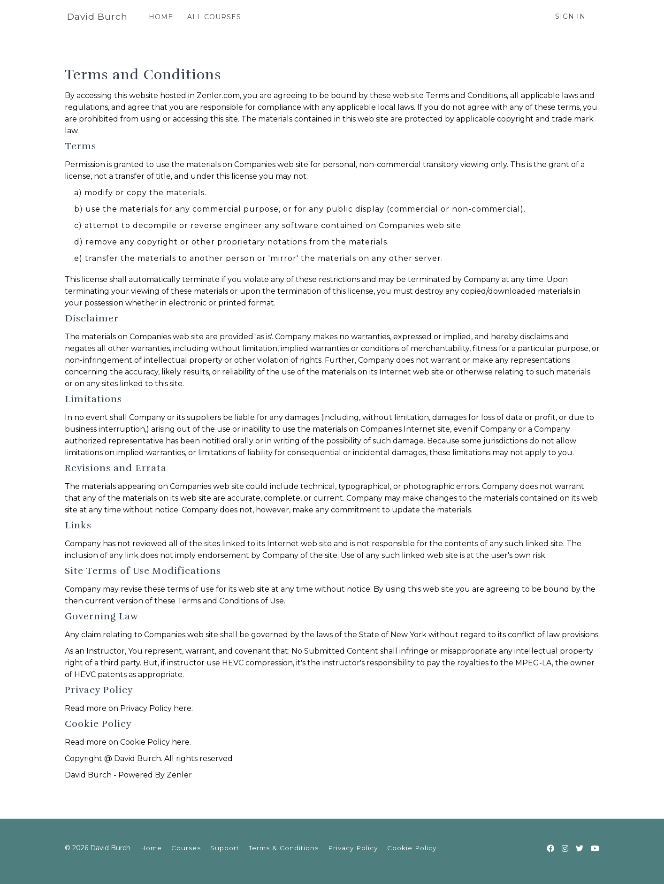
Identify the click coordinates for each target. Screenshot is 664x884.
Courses (186, 848)
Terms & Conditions (284, 848)
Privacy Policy (353, 848)
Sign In (570, 16)
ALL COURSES (214, 17)
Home (151, 848)
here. (183, 708)
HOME (161, 17)
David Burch (97, 16)
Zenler (179, 774)
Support (224, 848)
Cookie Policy (411, 848)
